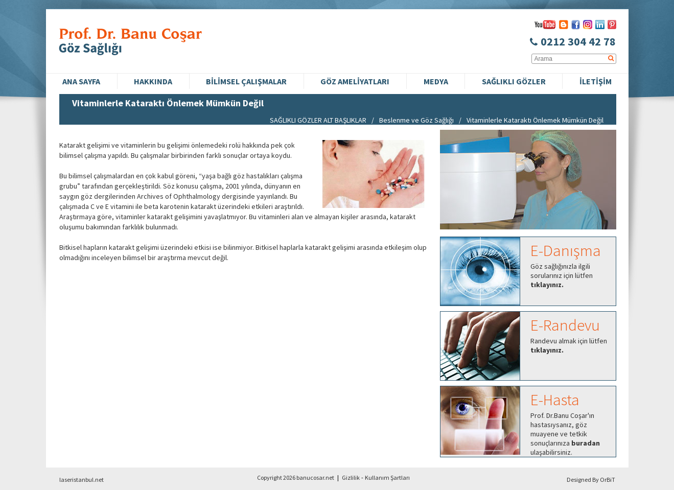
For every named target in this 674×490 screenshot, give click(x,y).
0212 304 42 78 (573, 41)
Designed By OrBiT (591, 479)
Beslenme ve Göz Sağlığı (416, 120)
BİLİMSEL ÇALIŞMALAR (246, 81)
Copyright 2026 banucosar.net (295, 477)
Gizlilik (351, 477)
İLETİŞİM (595, 81)
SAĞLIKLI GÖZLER (514, 81)
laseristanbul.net (81, 479)
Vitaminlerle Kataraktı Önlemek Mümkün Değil (535, 120)
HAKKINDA (153, 81)
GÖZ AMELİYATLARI (354, 81)
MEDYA (436, 81)
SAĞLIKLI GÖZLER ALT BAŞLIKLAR (318, 120)
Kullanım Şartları (387, 477)
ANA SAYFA (81, 81)
